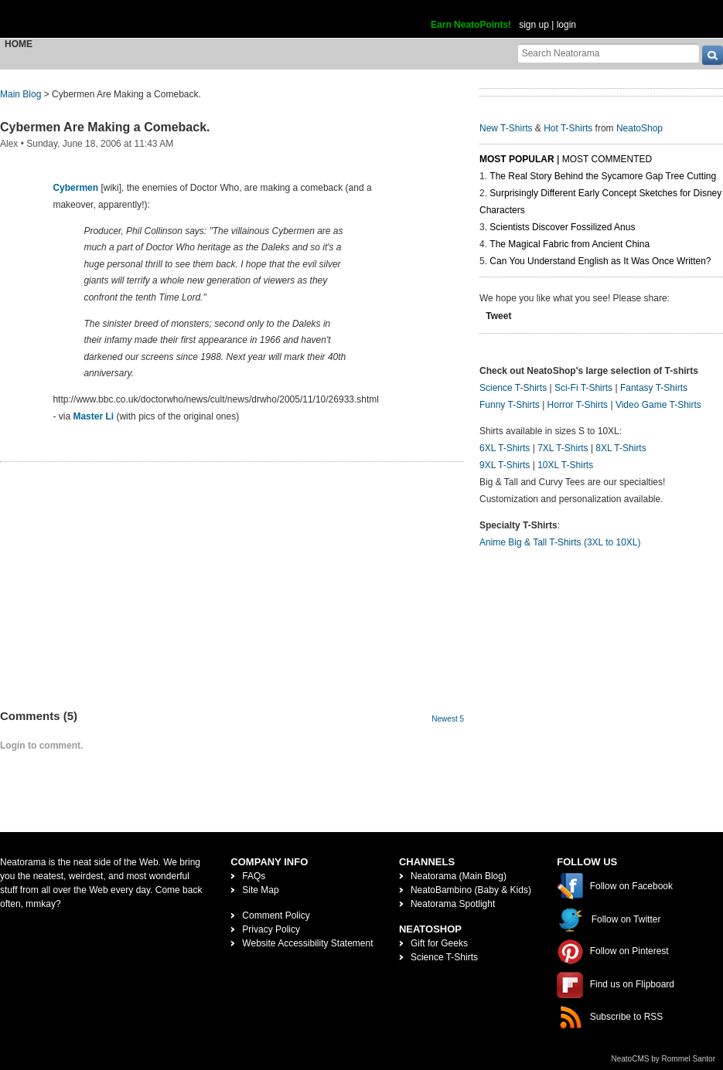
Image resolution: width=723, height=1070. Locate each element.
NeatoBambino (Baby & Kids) (471, 890)
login (566, 24)
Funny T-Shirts (509, 404)
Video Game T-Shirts (658, 404)
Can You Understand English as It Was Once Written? (600, 261)
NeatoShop (639, 128)
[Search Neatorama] (608, 53)
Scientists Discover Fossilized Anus (562, 227)
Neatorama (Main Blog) (458, 876)
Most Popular (516, 159)
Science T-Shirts (513, 387)
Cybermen (75, 187)
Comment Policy (275, 915)
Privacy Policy (271, 929)
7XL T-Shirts (562, 448)
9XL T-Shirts (504, 465)
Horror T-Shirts (577, 404)
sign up (534, 24)
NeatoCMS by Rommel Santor (664, 1059)
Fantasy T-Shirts (653, 387)
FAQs (253, 876)
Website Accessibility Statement (307, 943)
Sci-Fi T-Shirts (583, 387)
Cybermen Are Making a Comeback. (105, 127)
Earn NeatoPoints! (471, 24)
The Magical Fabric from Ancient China (569, 244)
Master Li (93, 416)
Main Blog (20, 94)
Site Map (260, 890)
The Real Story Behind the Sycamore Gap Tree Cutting (602, 176)
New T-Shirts (505, 128)
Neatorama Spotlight (453, 903)
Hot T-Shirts (568, 128)
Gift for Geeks (439, 943)
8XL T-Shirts (620, 448)
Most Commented (607, 159)
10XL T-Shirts (565, 465)
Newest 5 (447, 719)
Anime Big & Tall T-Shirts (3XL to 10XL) (560, 542)
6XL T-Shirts (504, 448)
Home (18, 44)
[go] (712, 55)
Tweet (498, 316)
